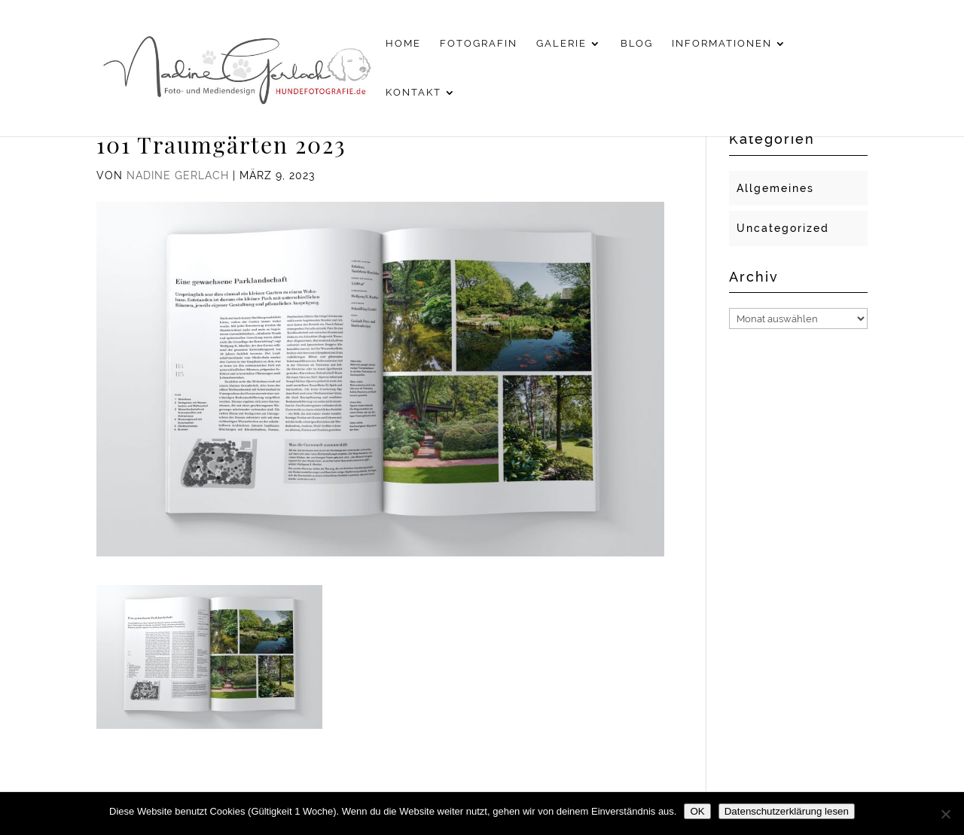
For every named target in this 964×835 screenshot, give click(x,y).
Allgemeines (775, 188)
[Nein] (945, 813)
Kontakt (413, 92)
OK (697, 811)
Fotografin (478, 43)
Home (403, 43)
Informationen (722, 43)
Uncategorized (783, 228)
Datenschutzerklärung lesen (787, 811)
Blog (637, 43)
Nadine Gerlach (178, 175)
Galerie (561, 43)
